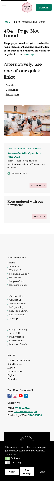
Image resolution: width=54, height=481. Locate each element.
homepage (28, 54)
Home (7, 21)
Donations (11, 85)
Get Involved (15, 277)
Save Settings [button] (27, 472)
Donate (44, 7)
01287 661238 (35, 415)
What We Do (15, 270)
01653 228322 (22, 408)
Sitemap (13, 318)
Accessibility (15, 333)
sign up (39, 216)
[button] (7, 458)
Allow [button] (11, 472)
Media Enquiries (17, 304)
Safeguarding (16, 307)
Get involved (12, 90)
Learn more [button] (10, 454)
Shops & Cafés (16, 281)
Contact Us (15, 300)
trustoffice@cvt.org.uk (25, 412)
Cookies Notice (17, 341)
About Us (14, 266)
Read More (38, 185)
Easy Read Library (18, 311)
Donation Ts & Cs (18, 344)
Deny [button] (42, 472)
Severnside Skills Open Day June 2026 (24, 155)
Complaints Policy (18, 330)
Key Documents (17, 315)
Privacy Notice (16, 337)
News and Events (18, 285)
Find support (12, 95)
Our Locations (16, 296)
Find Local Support (19, 274)
